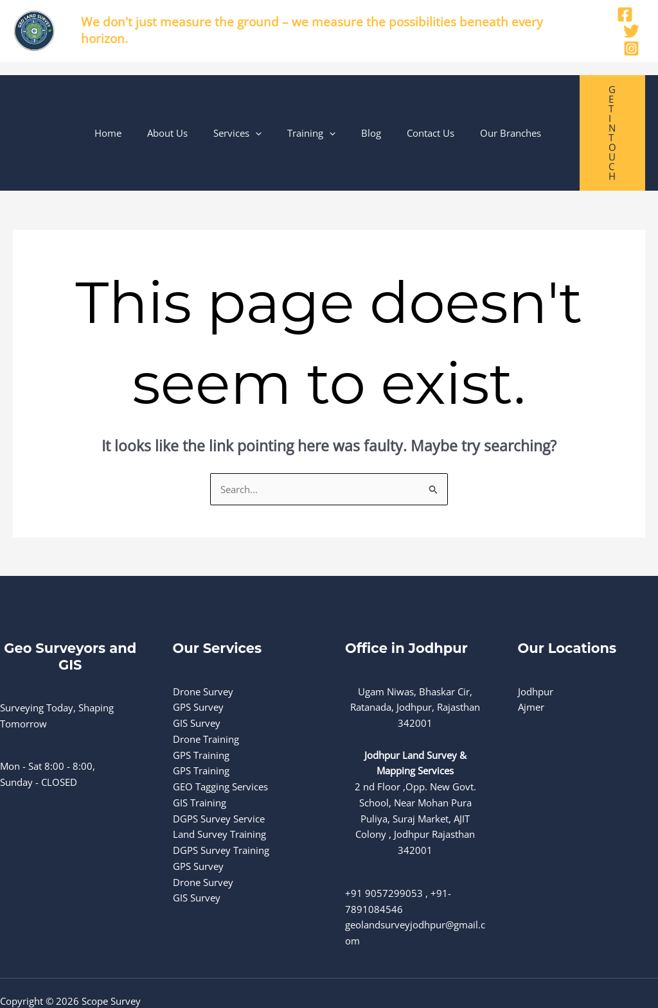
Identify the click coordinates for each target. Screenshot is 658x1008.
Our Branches (502, 109)
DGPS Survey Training (221, 802)
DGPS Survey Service (219, 770)
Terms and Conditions (48, 984)
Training (323, 109)
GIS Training (199, 755)
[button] (273, 109)
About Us (192, 109)
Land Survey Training (219, 786)
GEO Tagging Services (220, 739)
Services (255, 109)
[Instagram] (631, 48)
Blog (376, 109)
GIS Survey (196, 675)
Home (138, 109)
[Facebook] (625, 14)
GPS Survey (198, 659)
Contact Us (429, 109)
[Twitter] (631, 31)
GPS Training (201, 706)
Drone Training (206, 691)
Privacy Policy (30, 968)
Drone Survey (203, 643)
